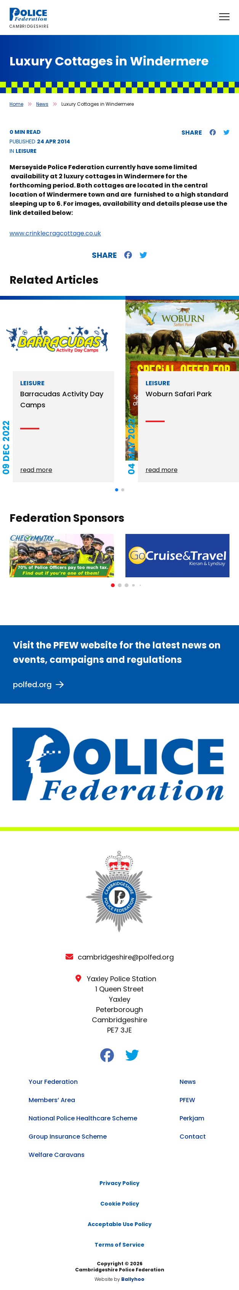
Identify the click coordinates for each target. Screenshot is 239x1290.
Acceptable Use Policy (120, 1224)
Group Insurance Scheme (68, 1136)
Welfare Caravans (57, 1154)
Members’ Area (52, 1100)
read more (36, 469)
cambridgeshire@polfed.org (126, 957)
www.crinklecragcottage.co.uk (55, 233)
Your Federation (53, 1081)
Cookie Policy (119, 1203)
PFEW (187, 1100)
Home (16, 104)
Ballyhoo (132, 1279)
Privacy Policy (119, 1183)
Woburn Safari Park (179, 394)
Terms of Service (119, 1245)
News (42, 104)
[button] (116, 489)
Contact (193, 1136)
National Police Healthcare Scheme (83, 1118)
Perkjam (192, 1118)
